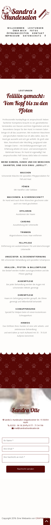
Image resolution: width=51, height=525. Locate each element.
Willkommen (16, 28)
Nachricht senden (25, 469)
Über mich (20, 30)
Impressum (12, 35)
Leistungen (36, 28)
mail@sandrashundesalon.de (26, 428)
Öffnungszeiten (18, 33)
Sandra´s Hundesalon (25, 13)
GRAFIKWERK (42, 518)
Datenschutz (32, 35)
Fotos (34, 30)
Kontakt (38, 33)
